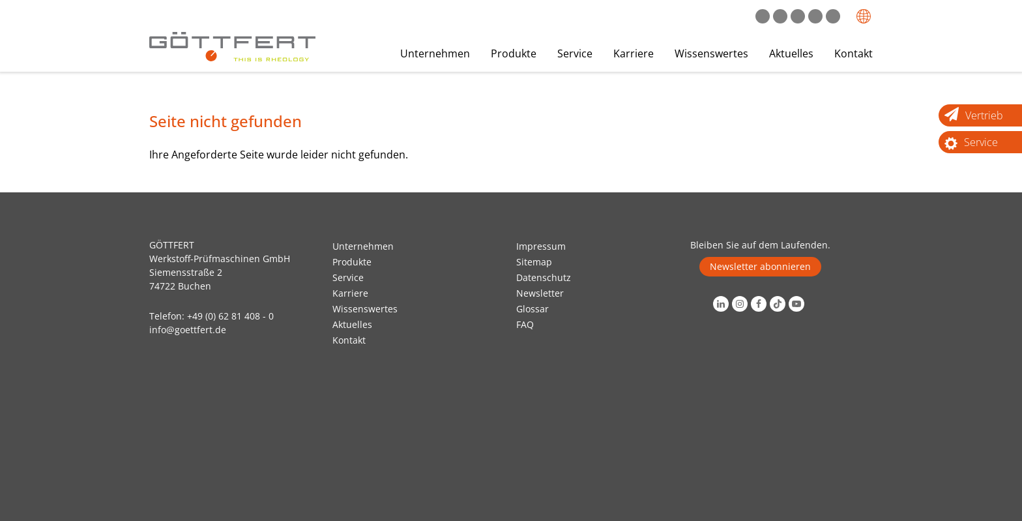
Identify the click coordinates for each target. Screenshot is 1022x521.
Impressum (541, 246)
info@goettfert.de (187, 329)
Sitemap (534, 262)
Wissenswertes (711, 53)
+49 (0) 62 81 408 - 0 (230, 316)
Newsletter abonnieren (760, 266)
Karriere (633, 53)
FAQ (525, 324)
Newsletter (540, 293)
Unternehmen (435, 53)
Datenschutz (543, 277)
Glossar (532, 309)
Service (574, 53)
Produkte (513, 53)
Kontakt (853, 53)
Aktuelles (791, 53)
